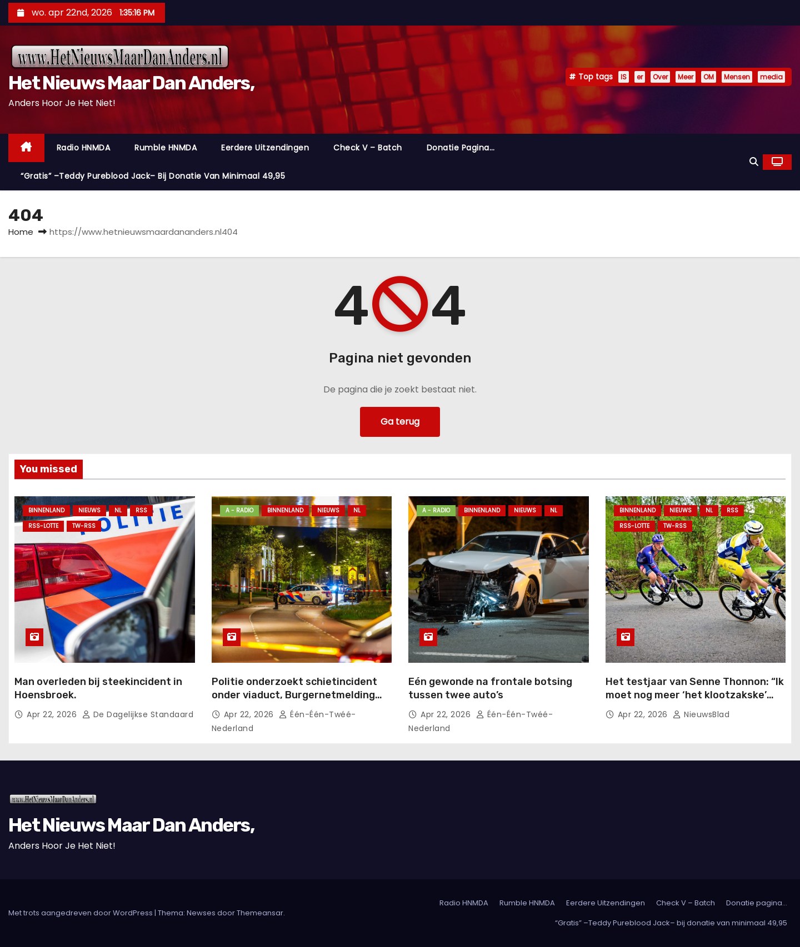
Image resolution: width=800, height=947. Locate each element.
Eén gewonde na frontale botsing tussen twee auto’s (490, 688)
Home (20, 232)
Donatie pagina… (461, 147)
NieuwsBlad (701, 714)
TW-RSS (84, 526)
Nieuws (89, 510)
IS (624, 77)
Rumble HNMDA (165, 147)
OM (708, 77)
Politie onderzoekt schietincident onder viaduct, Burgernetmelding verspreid (294, 695)
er (640, 77)
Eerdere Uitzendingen (265, 147)
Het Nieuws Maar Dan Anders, (131, 83)
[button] (753, 161)
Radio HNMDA (84, 147)
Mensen (737, 77)
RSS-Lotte (43, 526)
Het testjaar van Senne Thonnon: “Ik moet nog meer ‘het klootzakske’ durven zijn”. (695, 695)
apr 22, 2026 (53, 714)
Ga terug (400, 421)
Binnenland (46, 510)
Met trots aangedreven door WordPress (81, 913)
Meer (685, 77)
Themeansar (260, 913)
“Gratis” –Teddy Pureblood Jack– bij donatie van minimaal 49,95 (153, 176)
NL (118, 510)
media (771, 77)
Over (660, 77)
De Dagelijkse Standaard (138, 714)
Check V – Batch (367, 147)
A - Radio (239, 510)
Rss (141, 510)
